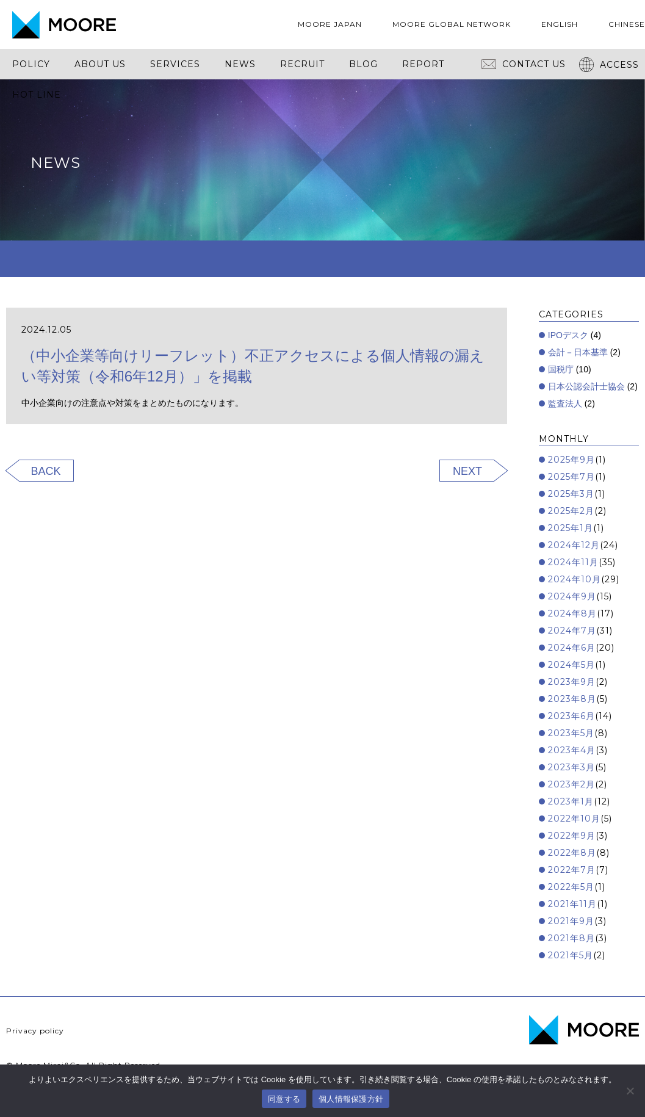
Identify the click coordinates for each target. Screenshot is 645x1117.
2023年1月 (571, 801)
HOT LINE (36, 94)
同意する (284, 1099)
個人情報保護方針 (351, 1099)
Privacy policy (35, 1030)
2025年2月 (571, 510)
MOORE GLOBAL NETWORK (451, 24)
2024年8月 (572, 613)
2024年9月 (572, 596)
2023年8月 (572, 698)
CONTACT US (523, 64)
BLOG (363, 64)
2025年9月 (571, 459)
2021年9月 (571, 921)
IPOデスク (568, 335)
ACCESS (609, 64)
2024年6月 (572, 647)
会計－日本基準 (578, 352)
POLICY (31, 64)
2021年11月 (572, 903)
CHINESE (626, 24)
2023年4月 (572, 750)
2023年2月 (571, 784)
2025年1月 (570, 527)
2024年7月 (572, 630)
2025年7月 (571, 476)
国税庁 (561, 369)
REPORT (423, 64)
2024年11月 (573, 562)
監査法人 (565, 403)
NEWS (240, 64)
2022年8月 (572, 852)
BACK (46, 471)
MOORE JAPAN (330, 24)
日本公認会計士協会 (586, 386)
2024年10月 (574, 579)
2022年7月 (572, 869)
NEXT (467, 471)
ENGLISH (559, 24)
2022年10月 (574, 818)
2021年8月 (571, 938)
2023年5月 (571, 733)
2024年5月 (571, 664)
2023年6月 (571, 715)
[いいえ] (630, 1091)
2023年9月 (572, 681)
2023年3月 (571, 767)
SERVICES (175, 64)
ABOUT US (100, 64)
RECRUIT (302, 64)
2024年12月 (574, 545)
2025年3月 (571, 493)
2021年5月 (570, 955)
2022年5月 (571, 886)
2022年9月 (572, 835)
